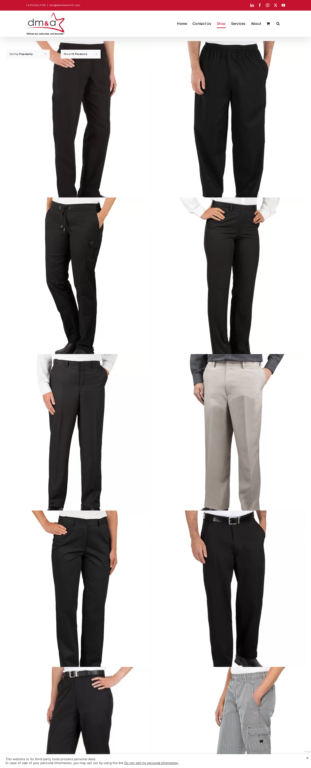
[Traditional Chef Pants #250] (232, 597)
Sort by (21, 54)
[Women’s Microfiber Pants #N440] (232, 284)
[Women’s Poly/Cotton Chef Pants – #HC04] (79, 128)
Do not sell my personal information (151, 763)
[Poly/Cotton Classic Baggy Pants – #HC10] (232, 128)
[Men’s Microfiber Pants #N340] (79, 441)
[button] (278, 24)
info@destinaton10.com (64, 5)
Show (75, 54)
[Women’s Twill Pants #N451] (79, 597)
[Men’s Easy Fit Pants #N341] (232, 441)
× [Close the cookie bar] (307, 757)
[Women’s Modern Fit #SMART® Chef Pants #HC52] (79, 284)
